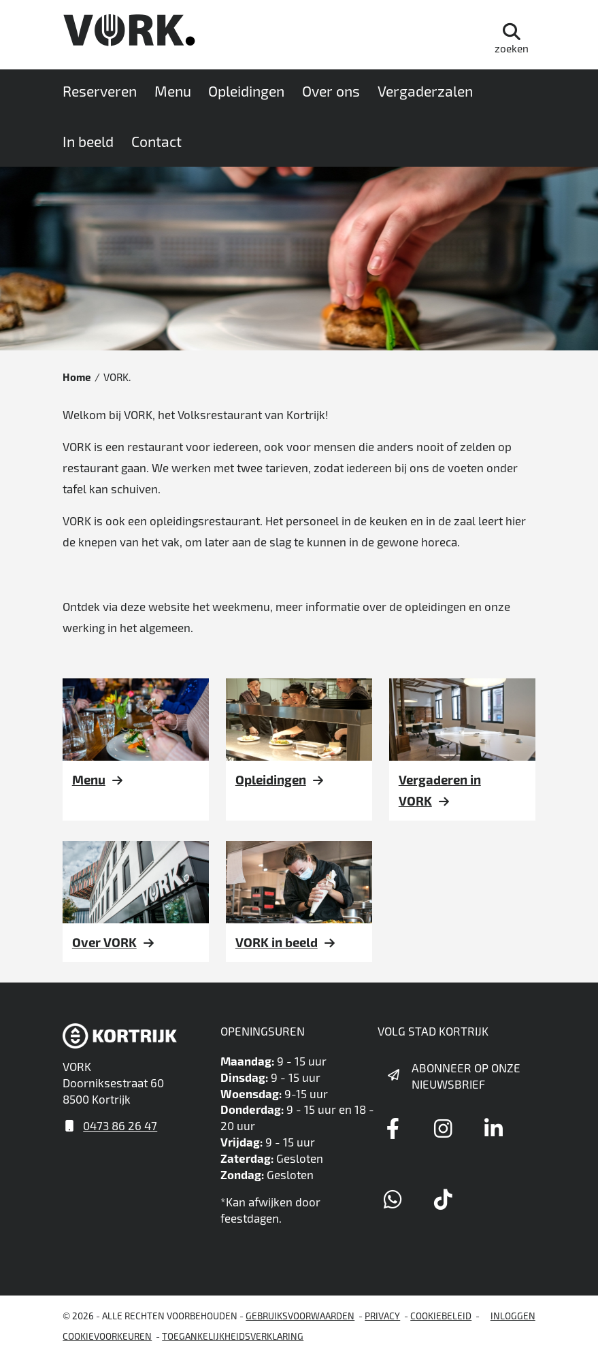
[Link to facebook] (393, 1128)
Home (77, 377)
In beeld (88, 141)
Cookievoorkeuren (107, 1336)
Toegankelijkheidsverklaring (232, 1336)
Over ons (331, 90)
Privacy (382, 1315)
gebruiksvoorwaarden (300, 1315)
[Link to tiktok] (443, 1199)
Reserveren (100, 90)
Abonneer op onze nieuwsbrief (466, 1076)
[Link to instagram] (443, 1128)
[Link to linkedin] (493, 1128)
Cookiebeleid (440, 1315)
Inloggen (513, 1315)
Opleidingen (246, 90)
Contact (156, 141)
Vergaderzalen (425, 90)
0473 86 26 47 (120, 1125)
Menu (172, 90)
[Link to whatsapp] (393, 1199)
